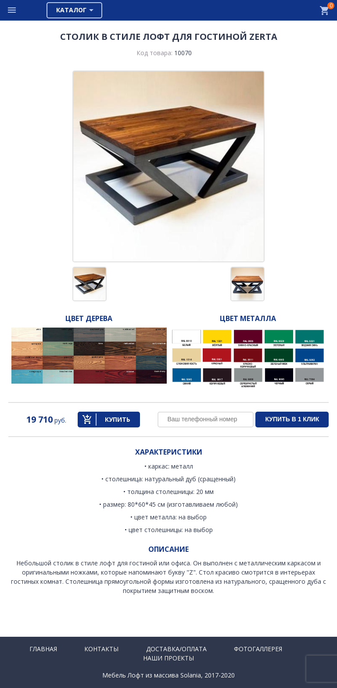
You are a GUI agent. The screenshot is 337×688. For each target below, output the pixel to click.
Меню (12, 10)
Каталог (71, 10)
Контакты (101, 649)
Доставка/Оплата (176, 649)
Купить (117, 419)
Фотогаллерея (258, 649)
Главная (43, 649)
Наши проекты (168, 658)
